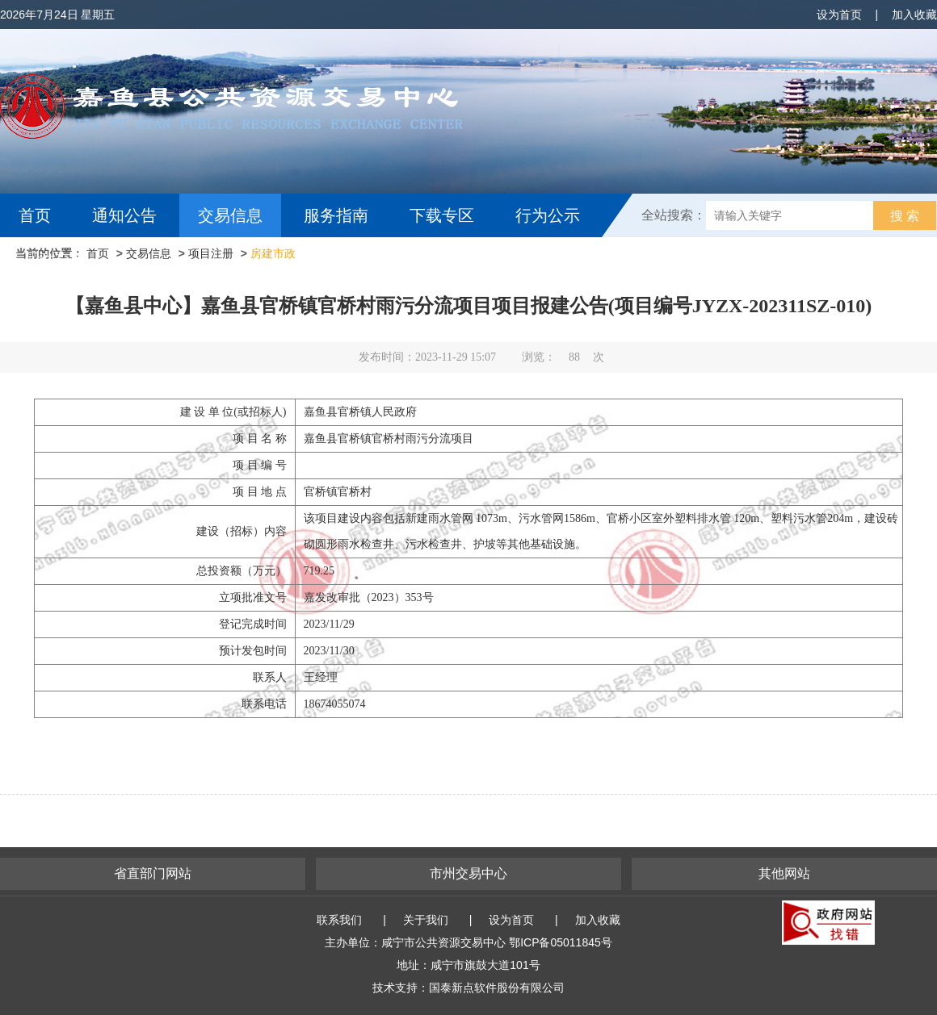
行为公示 (547, 215)
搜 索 (904, 216)
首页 (35, 215)
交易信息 (230, 215)
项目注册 (210, 253)
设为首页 (839, 14)
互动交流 (55, 259)
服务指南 (336, 215)
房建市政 (273, 253)
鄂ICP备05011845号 (560, 942)
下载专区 (442, 215)
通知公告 (124, 215)
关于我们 (425, 919)
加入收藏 (914, 14)
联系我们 (339, 919)
